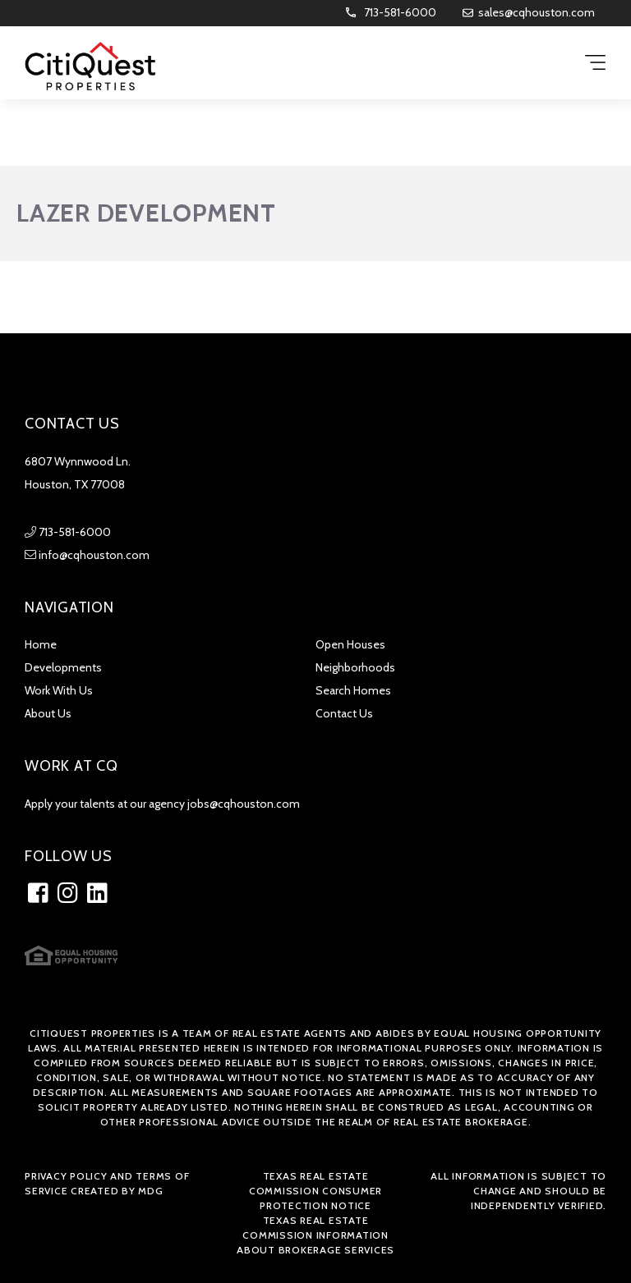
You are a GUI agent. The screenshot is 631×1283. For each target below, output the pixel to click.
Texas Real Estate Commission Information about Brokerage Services (315, 1235)
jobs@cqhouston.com (243, 803)
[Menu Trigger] (595, 63)
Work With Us (59, 690)
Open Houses (350, 644)
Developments (63, 667)
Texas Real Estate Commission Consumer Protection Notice (315, 1191)
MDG (150, 1190)
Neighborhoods (355, 667)
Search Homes (353, 690)
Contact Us (344, 713)
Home (41, 644)
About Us (48, 713)
